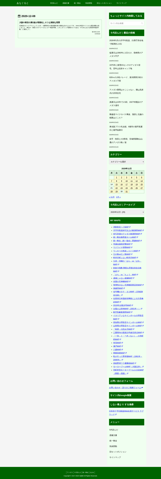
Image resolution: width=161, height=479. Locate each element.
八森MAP (118, 350)
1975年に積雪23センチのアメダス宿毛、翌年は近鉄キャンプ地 (124, 66)
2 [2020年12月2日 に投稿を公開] (121, 177)
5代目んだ (113, 430)
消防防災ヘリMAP (121, 227)
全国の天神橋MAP (121, 281)
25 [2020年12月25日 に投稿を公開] (132, 188)
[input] (126, 23)
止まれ (93, 472)
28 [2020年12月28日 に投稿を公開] (112, 191)
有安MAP (118, 343)
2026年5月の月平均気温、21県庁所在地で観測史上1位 (126, 42)
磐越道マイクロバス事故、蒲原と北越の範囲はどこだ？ (126, 116)
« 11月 (112, 197)
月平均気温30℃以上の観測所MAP (128, 230)
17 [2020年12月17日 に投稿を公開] (126, 184)
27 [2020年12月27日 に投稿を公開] (142, 188)
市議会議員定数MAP (122, 244)
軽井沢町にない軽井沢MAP (125, 258)
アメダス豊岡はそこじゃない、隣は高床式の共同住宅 (126, 91)
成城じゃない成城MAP (123, 278)
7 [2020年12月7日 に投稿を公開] (111, 181)
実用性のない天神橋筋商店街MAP (128, 285)
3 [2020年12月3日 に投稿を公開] (126, 177)
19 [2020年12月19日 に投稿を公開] (137, 184)
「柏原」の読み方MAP (123, 329)
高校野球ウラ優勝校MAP (124, 363)
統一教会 (113, 441)
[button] (142, 23)
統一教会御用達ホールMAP (125, 237)
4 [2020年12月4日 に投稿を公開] (131, 177)
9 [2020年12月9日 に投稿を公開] (121, 181)
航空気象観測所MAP (122, 312)
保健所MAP (119, 288)
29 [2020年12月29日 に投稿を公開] (117, 191)
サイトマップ (115, 457)
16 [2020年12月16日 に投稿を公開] (122, 184)
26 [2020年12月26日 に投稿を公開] (137, 188)
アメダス (68, 472)
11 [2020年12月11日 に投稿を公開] (132, 181)
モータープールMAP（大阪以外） (128, 367)
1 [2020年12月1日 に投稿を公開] (116, 177)
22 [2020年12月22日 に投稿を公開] (117, 188)
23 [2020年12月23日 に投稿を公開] (122, 188)
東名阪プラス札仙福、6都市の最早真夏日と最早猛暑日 (126, 128)
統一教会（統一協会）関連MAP (127, 241)
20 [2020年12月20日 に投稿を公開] (142, 184)
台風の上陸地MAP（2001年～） (127, 309)
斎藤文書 (113, 435)
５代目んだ (77, 472)
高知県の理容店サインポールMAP (128, 322)
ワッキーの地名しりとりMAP (126, 251)
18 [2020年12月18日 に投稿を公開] (132, 184)
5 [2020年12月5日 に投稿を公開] (136, 177)
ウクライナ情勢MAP (122, 247)
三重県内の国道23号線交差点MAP (128, 333)
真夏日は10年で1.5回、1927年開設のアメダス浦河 (126, 103)
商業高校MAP (120, 353)
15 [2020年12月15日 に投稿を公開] (117, 184)
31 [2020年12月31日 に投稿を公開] (126, 191)
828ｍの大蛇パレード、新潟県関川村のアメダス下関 (126, 79)
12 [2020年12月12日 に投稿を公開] (137, 181)
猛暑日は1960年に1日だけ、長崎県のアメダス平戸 (126, 54)
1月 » (118, 197)
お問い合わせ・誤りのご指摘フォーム (126, 388)
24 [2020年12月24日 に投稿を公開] (126, 188)
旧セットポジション (117, 452)
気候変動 (113, 446)
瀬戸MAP (118, 346)
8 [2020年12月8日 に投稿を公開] (116, 181)
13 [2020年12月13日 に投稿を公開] (142, 181)
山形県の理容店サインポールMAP (128, 326)
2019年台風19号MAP (123, 305)
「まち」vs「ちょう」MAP (125, 275)
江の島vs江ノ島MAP (122, 254)
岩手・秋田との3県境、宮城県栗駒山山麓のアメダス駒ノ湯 (126, 140)
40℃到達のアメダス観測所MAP (127, 234)
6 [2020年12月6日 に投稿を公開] (141, 177)
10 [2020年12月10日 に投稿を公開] (126, 181)
